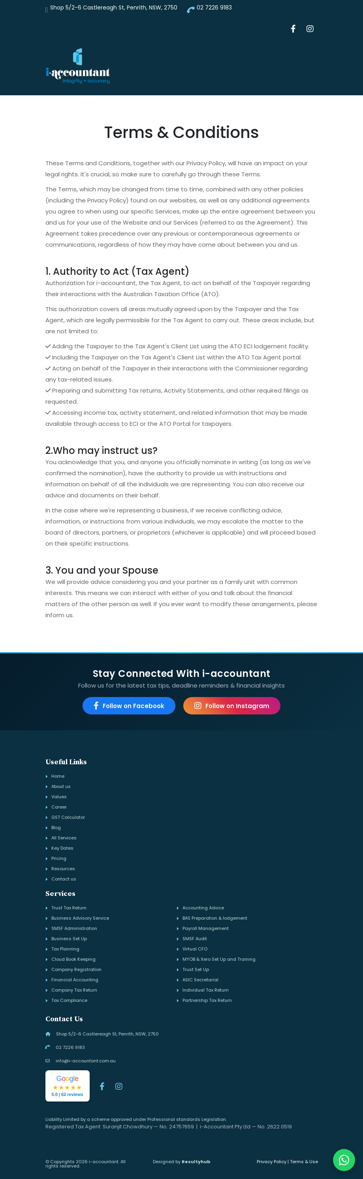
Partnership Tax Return (207, 1000)
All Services (64, 838)
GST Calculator (68, 817)
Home (57, 776)
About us (61, 786)
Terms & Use (304, 1161)
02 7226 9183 (214, 7)
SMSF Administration (74, 928)
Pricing (58, 858)
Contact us (63, 879)
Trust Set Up (195, 969)
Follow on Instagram (231, 706)
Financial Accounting (74, 980)
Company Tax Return (74, 990)
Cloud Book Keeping (73, 959)
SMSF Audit (194, 939)
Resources (63, 869)
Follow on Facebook (129, 706)
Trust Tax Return (69, 908)
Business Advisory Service (80, 918)
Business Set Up (69, 939)
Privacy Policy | (273, 1161)
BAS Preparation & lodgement (214, 918)
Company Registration (76, 969)
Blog (56, 828)
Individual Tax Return (205, 990)
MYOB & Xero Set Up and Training (219, 959)
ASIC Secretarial (200, 980)
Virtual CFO (194, 949)
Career (59, 807)
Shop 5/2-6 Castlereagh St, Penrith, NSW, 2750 (113, 7)
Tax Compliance (69, 1000)
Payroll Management (205, 928)
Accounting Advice (203, 908)
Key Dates (62, 848)
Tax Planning (65, 949)
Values (59, 797)
